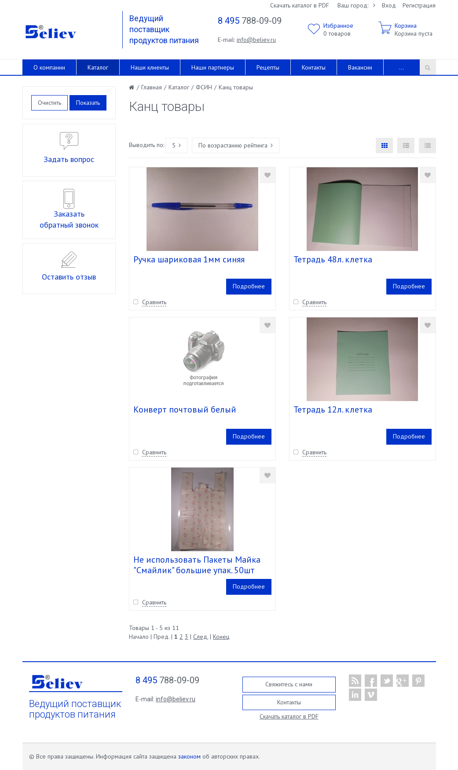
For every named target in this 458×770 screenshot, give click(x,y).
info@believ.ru (256, 40)
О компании (49, 67)
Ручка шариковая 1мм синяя (189, 259)
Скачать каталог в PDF (299, 5)
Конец (221, 637)
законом (189, 756)
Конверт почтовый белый (184, 409)
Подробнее (249, 286)
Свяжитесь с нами (288, 684)
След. (200, 637)
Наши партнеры (212, 67)
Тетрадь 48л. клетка (332, 259)
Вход (389, 5)
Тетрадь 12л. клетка (332, 409)
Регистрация (419, 5)
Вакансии (360, 67)
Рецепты (267, 67)
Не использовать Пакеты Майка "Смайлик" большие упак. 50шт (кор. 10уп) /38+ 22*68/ (196, 570)
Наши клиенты (150, 67)
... (401, 67)
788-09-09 (250, 20)
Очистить (49, 103)
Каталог (98, 67)
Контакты (314, 67)
